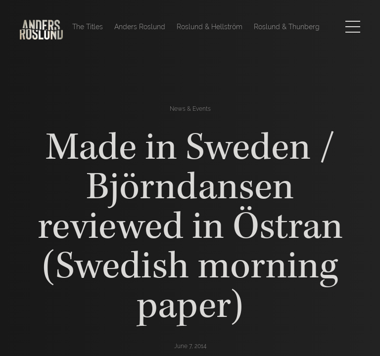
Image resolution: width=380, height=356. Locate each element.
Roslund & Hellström (209, 27)
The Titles (87, 27)
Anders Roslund (139, 27)
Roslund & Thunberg (287, 27)
